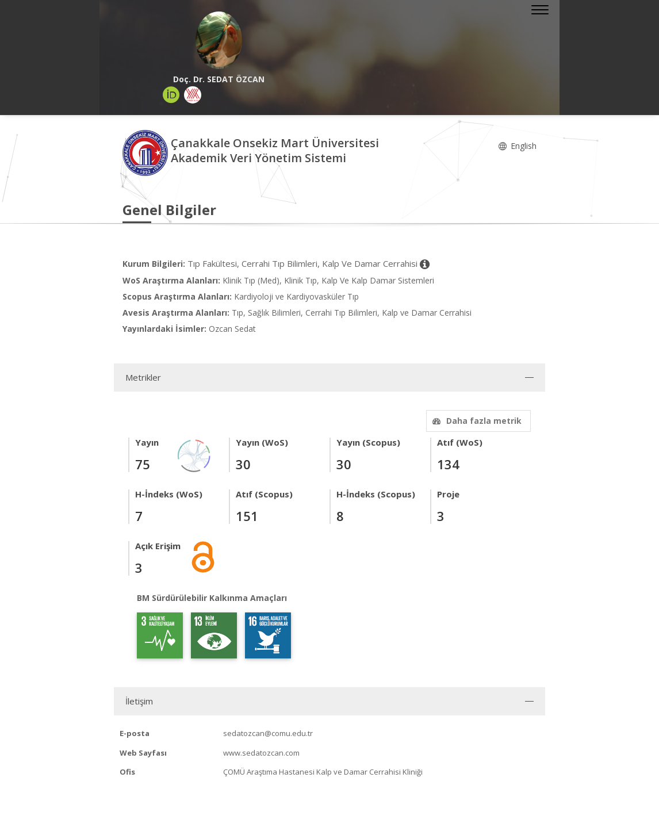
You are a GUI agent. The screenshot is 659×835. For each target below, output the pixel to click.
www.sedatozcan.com (261, 753)
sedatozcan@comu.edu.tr (268, 733)
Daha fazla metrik (476, 420)
